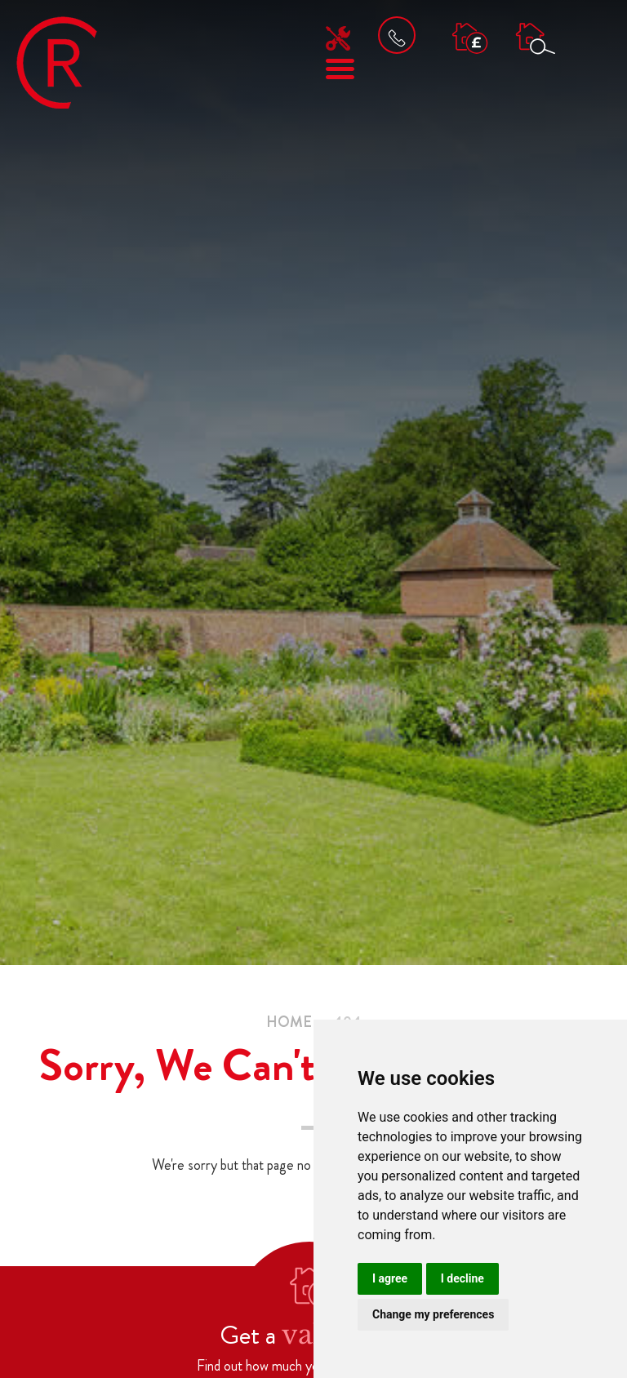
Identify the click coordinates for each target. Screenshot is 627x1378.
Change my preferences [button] (433, 1314)
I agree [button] (389, 1278)
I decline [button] (462, 1278)
